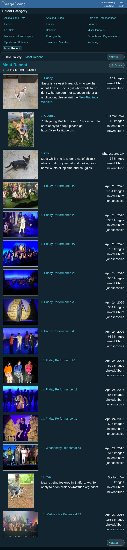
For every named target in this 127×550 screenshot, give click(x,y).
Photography (53, 36)
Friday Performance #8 (60, 215)
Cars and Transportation (102, 17)
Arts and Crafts (55, 17)
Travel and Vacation (57, 42)
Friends (92, 24)
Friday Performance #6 (60, 273)
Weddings (93, 42)
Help (121, 2)
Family (50, 24)
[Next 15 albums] (116, 57)
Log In (121, 6)
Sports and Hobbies (16, 42)
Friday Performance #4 (60, 331)
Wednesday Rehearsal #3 (63, 514)
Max (48, 477)
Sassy (48, 78)
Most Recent (34, 57)
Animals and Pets (14, 17)
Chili (47, 153)
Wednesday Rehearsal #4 (63, 448)
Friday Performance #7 (60, 243)
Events (8, 24)
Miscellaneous (96, 30)
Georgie (49, 115)
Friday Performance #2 (61, 389)
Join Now (109, 6)
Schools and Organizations (103, 36)
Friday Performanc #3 (60, 360)
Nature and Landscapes (18, 36)
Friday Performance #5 (60, 302)
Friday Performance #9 (60, 185)
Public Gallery (108, 2)
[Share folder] (117, 65)
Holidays (51, 30)
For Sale (9, 30)
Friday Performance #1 (61, 418)
